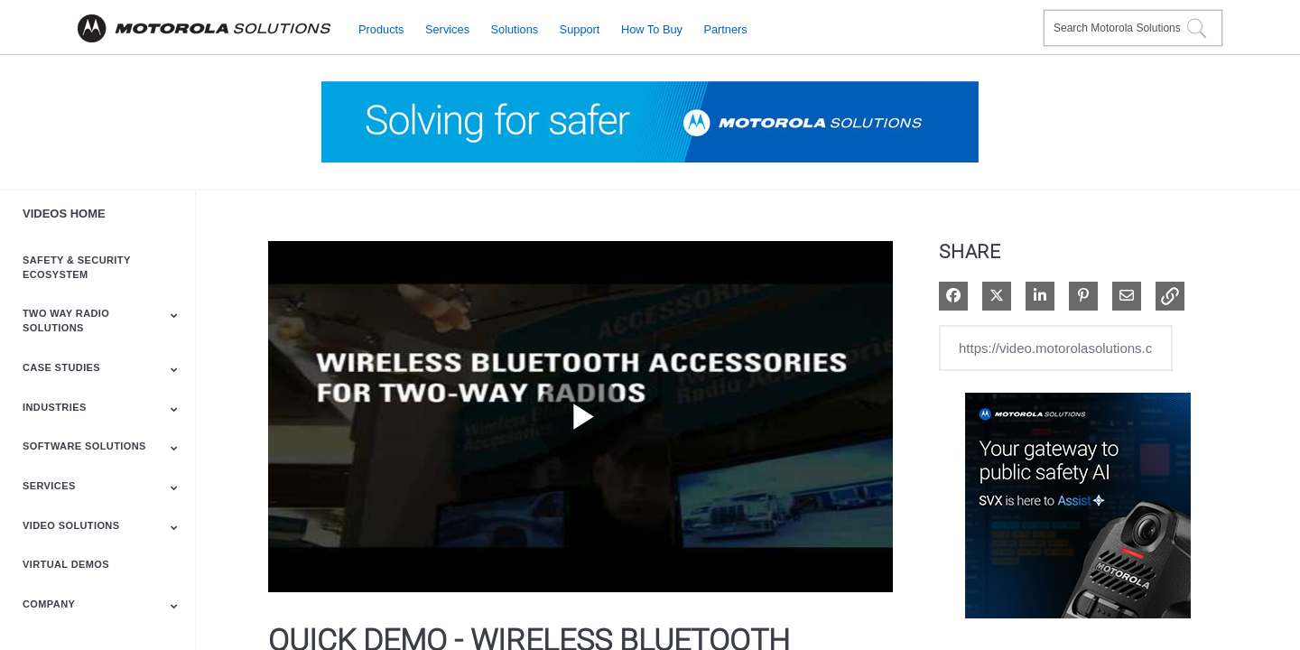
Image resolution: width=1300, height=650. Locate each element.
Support (580, 28)
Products (381, 28)
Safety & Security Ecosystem (76, 267)
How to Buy (651, 28)
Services (447, 28)
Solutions (515, 28)
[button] (1170, 296)
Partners (725, 28)
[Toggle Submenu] (174, 315)
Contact (1022, 16)
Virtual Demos (66, 564)
